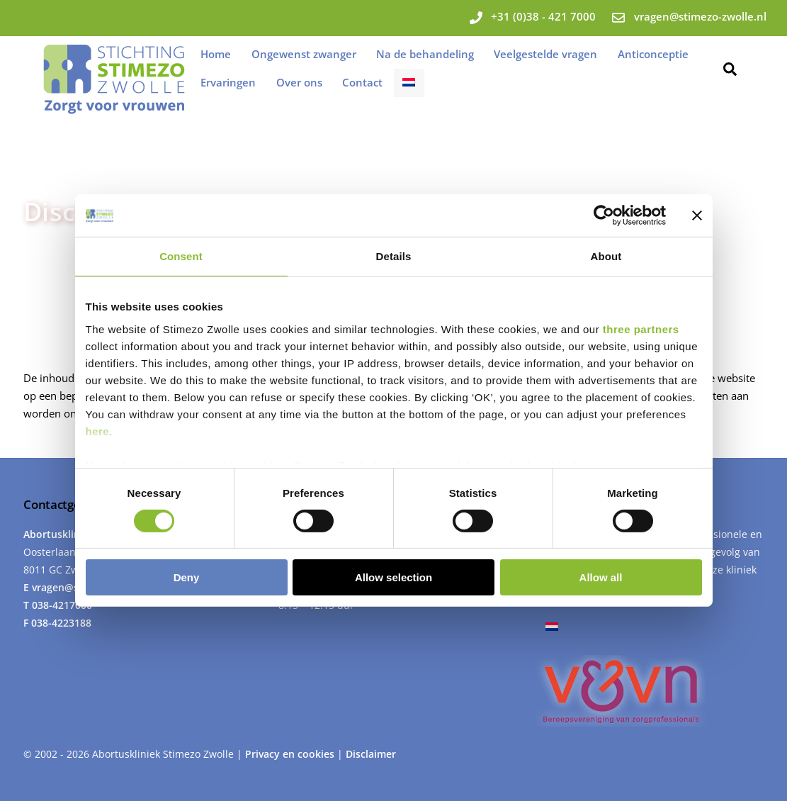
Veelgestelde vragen (545, 54)
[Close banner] (697, 215)
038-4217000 (62, 605)
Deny (187, 577)
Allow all (601, 577)
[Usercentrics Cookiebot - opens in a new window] (604, 215)
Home (215, 54)
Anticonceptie (653, 54)
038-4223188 (61, 622)
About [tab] (606, 256)
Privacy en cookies (291, 754)
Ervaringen (228, 82)
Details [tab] (394, 256)
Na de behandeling (425, 54)
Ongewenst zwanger (303, 54)
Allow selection (393, 577)
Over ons (299, 82)
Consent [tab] (181, 256)
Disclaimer (371, 754)
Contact (362, 82)
